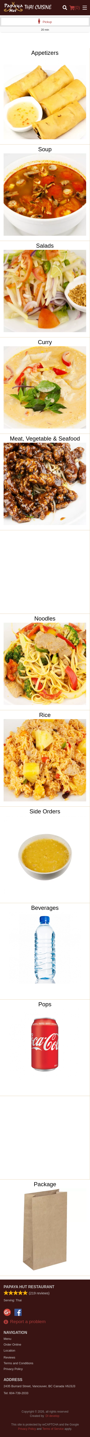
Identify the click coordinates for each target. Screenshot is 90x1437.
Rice (45, 715)
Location (9, 1350)
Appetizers (44, 53)
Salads (45, 245)
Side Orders (45, 811)
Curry (45, 342)
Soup (45, 149)
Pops (45, 1004)
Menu (7, 1339)
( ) (74, 7)
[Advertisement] (45, 42)
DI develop (52, 1416)
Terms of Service (53, 1429)
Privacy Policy (13, 1369)
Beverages (45, 908)
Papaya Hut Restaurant (29, 1287)
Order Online (12, 1344)
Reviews (9, 1357)
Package (45, 1184)
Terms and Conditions (18, 1363)
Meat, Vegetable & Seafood (45, 438)
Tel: (16, 1393)
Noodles (44, 618)
